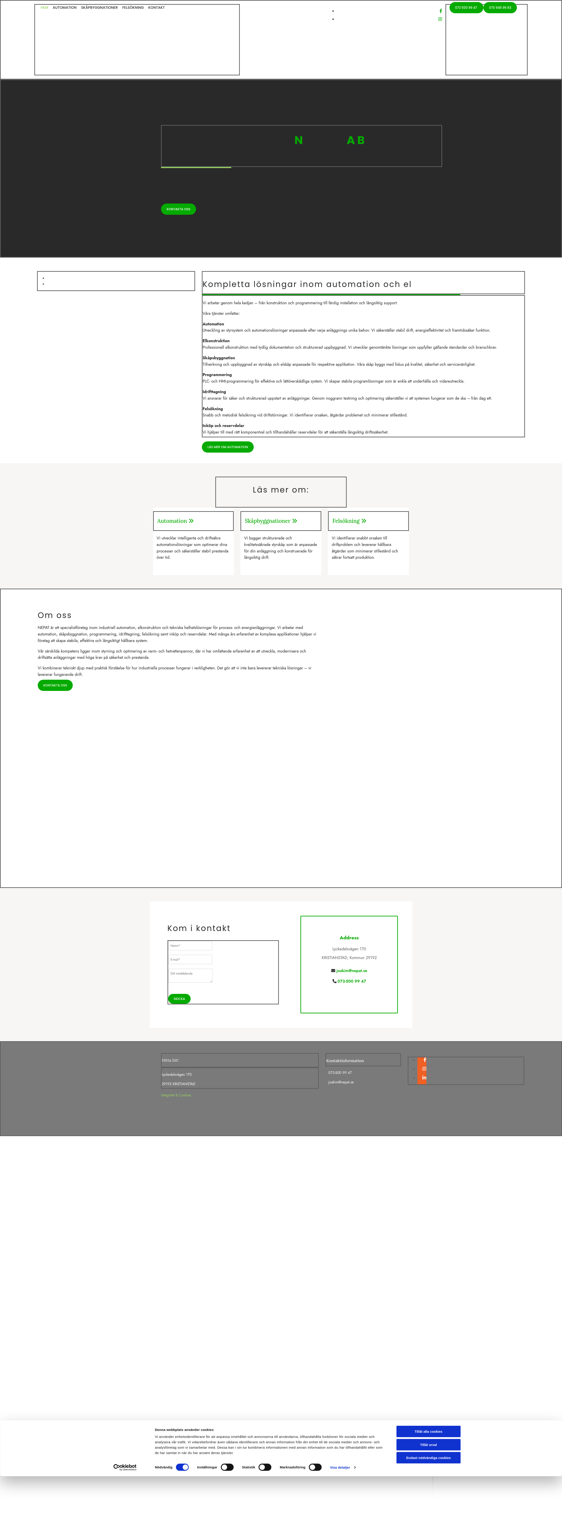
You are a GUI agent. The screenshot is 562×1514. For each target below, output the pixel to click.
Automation (65, 7)
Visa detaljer (340, 813)
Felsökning (133, 7)
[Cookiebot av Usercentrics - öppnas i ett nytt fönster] (125, 812)
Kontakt (156, 7)
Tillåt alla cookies (429, 777)
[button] (466, 7)
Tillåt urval (428, 790)
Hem (44, 7)
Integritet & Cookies (176, 1095)
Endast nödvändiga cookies (428, 803)
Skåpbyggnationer (99, 7)
